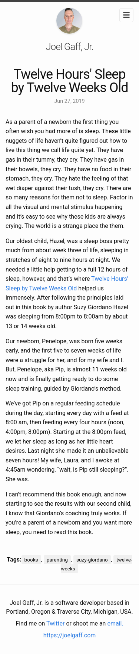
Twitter (55, 623)
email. (115, 623)
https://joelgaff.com (69, 635)
